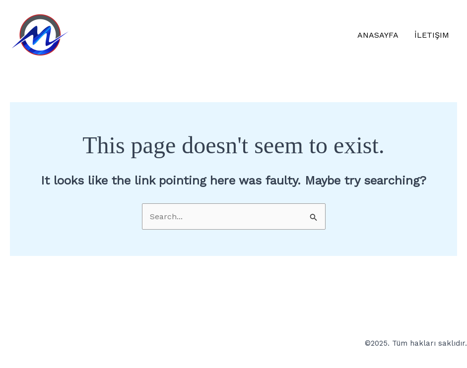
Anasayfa (378, 35)
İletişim (431, 35)
